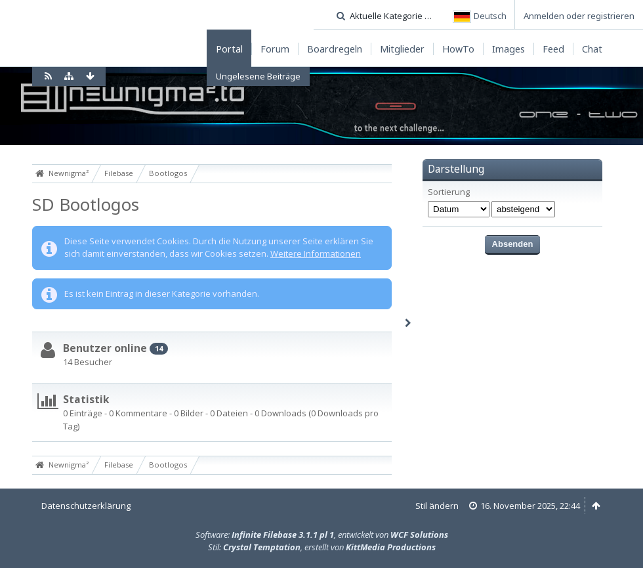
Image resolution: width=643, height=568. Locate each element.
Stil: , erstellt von (322, 547)
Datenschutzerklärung (86, 506)
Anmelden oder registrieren (579, 16)
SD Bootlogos (85, 204)
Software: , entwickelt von (322, 534)
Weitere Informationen (315, 253)
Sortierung (449, 192)
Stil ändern (437, 506)
